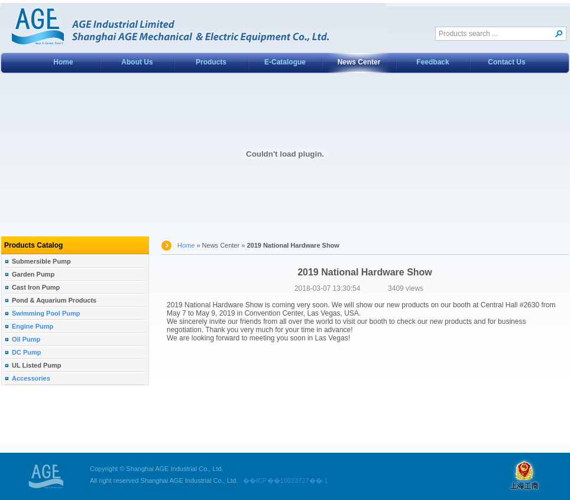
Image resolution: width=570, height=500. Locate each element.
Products (211, 62)
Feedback (432, 62)
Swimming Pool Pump (46, 313)
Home (63, 62)
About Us (137, 62)
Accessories (31, 378)
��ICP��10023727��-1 (283, 480)
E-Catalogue (285, 62)
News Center (359, 62)
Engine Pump (32, 326)
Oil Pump (26, 339)
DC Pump (26, 352)
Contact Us (506, 62)
